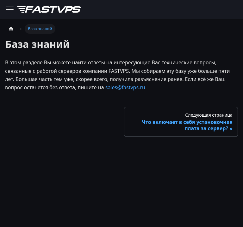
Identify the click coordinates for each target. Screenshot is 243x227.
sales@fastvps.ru (125, 87)
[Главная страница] (11, 29)
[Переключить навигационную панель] (10, 9)
